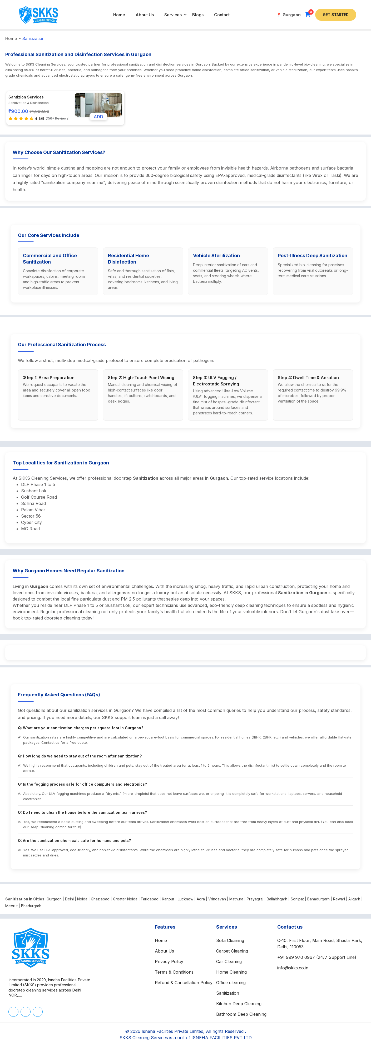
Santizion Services (26, 97)
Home (119, 14)
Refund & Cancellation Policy (183, 982)
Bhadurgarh (31, 906)
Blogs (198, 14)
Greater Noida (125, 899)
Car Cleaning (229, 961)
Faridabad (150, 899)
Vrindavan (217, 899)
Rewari (339, 899)
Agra (201, 899)
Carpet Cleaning (232, 951)
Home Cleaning (231, 972)
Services (173, 14)
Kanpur (168, 899)
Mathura (236, 899)
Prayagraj (255, 899)
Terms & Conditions (174, 972)
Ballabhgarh (277, 899)
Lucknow (185, 899)
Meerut (11, 906)
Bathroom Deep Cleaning (241, 1014)
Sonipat (297, 899)
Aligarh (354, 899)
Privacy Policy (169, 961)
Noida (82, 899)
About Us (145, 14)
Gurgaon (54, 899)
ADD (98, 116)
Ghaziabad (100, 899)
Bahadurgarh (318, 899)
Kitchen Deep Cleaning (238, 1003)
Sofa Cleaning (230, 940)
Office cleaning (231, 982)
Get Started (336, 14)
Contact (222, 14)
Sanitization (33, 38)
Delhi (69, 899)
